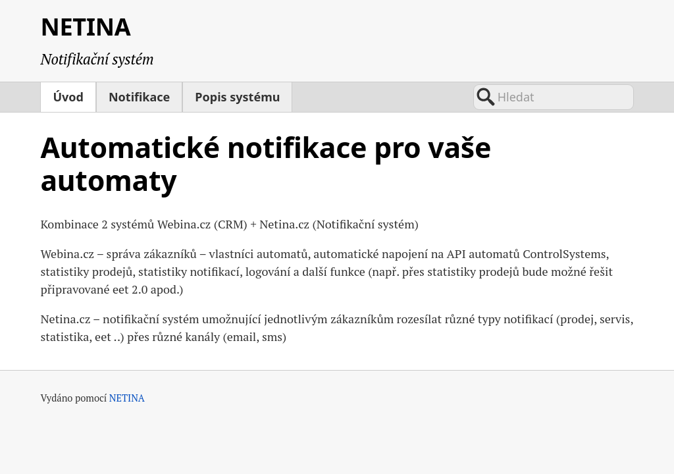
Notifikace (139, 97)
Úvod (68, 97)
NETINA (85, 27)
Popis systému (237, 97)
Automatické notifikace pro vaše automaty (265, 164)
